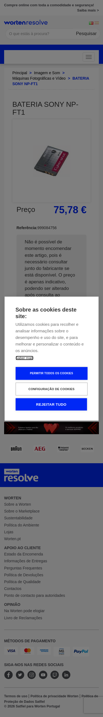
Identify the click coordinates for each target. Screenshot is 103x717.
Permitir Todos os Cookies (51, 373)
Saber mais (24, 358)
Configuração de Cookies (52, 388)
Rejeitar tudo (51, 404)
